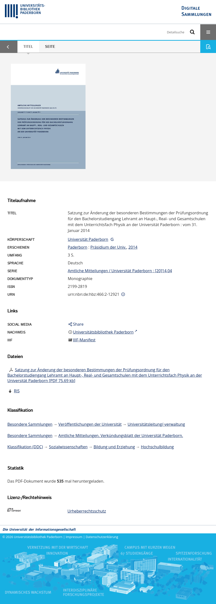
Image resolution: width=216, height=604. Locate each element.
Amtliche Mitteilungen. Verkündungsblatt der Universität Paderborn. (120, 435)
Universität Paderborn (88, 239)
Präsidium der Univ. (108, 247)
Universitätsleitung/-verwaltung (156, 424)
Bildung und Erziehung (114, 447)
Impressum (74, 537)
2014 (133, 247)
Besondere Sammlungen (29, 424)
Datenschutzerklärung (102, 537)
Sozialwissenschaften (68, 447)
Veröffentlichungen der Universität (90, 424)
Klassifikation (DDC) (25, 447)
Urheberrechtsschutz (87, 511)
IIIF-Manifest (84, 340)
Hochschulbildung (157, 447)
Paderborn (77, 247)
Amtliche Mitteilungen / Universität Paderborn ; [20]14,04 (120, 270)
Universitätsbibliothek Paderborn (38, 537)
